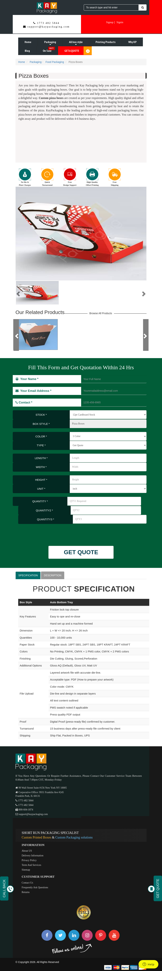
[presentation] (36, 533)
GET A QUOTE (78, 50)
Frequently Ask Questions (35, 887)
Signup (109, 22)
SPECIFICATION (28, 575)
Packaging (50, 43)
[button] (17, 292)
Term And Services (31, 865)
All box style (76, 43)
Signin (119, 22)
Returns (26, 892)
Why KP (132, 42)
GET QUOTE (81, 552)
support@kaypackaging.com (48, 26)
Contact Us (27, 882)
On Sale (49, 49)
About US (27, 850)
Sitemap (26, 869)
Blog (27, 50)
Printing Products (105, 42)
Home (28, 42)
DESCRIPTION (52, 575)
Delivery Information (32, 855)
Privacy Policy (29, 860)
